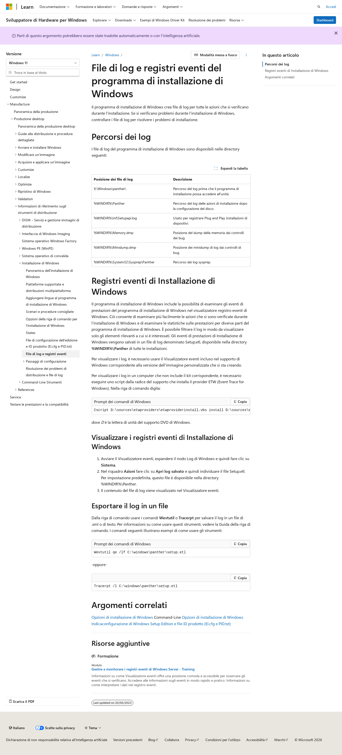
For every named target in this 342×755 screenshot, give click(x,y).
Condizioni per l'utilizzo (222, 739)
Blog (151, 739)
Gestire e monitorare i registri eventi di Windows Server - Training (143, 669)
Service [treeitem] (15, 397)
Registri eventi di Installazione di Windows (296, 70)
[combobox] (43, 63)
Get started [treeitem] (18, 82)
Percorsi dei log (277, 64)
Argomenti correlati (279, 77)
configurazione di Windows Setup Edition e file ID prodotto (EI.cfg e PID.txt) (166, 623)
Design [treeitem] (15, 89)
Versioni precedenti (127, 739)
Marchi (279, 739)
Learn (96, 54)
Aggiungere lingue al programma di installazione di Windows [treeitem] (51, 301)
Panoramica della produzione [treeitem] (36, 111)
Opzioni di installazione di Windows (122, 617)
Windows (112, 54)
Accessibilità (255, 739)
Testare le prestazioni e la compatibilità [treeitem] (39, 404)
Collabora (172, 739)
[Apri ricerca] (319, 6)
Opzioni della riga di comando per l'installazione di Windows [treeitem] (51, 322)
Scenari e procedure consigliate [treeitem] (50, 311)
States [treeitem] (30, 332)
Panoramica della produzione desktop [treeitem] (46, 126)
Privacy (190, 739)
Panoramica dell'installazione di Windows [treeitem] (49, 273)
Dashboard (325, 20)
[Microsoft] (9, 6)
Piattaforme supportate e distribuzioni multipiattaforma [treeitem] (48, 287)
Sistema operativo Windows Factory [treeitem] (49, 240)
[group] (171, 410)
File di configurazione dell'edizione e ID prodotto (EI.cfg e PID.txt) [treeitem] (51, 343)
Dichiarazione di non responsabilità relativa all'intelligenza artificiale (56, 739)
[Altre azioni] (246, 55)
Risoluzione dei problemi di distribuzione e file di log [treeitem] (46, 371)
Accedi (331, 6)
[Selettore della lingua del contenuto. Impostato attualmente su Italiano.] (17, 728)
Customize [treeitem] (18, 96)
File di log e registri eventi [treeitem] (46, 353)
